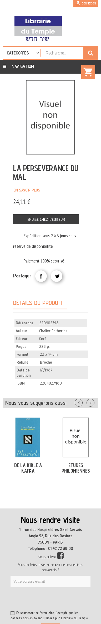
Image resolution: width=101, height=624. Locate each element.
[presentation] (61, 600)
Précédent (83, 401)
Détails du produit (38, 302)
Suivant (93, 401)
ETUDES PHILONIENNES (76, 468)
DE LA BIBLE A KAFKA (28, 468)
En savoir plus (26, 190)
